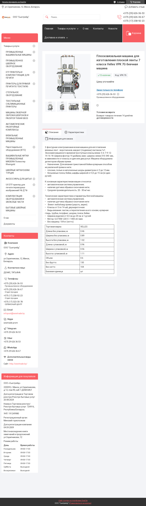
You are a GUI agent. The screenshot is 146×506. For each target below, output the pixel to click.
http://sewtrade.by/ (18, 364)
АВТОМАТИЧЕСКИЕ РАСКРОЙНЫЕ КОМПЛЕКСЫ (15, 127)
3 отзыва (121, 2)
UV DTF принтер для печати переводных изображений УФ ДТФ (16, 187)
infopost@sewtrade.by (14, 313)
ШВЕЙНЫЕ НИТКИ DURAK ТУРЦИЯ (18, 171)
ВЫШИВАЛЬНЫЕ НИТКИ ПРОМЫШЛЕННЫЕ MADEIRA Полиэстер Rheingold (17, 160)
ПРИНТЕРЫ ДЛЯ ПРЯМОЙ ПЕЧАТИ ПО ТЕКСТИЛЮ (18, 85)
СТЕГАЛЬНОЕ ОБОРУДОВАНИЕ (14, 93)
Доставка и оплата (55, 37)
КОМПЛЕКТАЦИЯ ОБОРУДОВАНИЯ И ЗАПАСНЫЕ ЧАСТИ (15, 199)
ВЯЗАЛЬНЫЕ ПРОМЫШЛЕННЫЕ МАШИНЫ (14, 138)
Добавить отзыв (136, 7)
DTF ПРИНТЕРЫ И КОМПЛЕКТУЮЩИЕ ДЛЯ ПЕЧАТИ (17, 75)
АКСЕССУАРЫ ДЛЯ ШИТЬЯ (19, 179)
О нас (86, 28)
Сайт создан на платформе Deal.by (73, 501)
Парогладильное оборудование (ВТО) (16, 148)
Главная (49, 28)
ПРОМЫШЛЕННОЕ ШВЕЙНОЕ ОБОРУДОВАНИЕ (14, 63)
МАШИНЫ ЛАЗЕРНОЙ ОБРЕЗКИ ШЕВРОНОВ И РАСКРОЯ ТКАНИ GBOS (17, 115)
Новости (112, 28)
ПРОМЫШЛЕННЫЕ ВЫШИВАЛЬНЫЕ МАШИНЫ (18, 53)
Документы (9, 224)
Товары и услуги (66, 28)
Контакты (98, 28)
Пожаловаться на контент (80, 503)
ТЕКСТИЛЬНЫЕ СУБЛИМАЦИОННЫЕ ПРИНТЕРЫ (15, 104)
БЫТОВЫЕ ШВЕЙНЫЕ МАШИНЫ (16, 209)
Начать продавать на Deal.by (14, 2)
